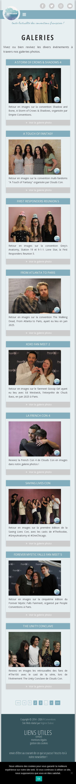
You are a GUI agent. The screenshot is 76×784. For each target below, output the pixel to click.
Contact (38, 736)
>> (57, 703)
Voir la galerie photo (38, 122)
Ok (38, 779)
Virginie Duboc (47, 723)
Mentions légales (39, 740)
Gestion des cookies (39, 743)
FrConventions (49, 719)
